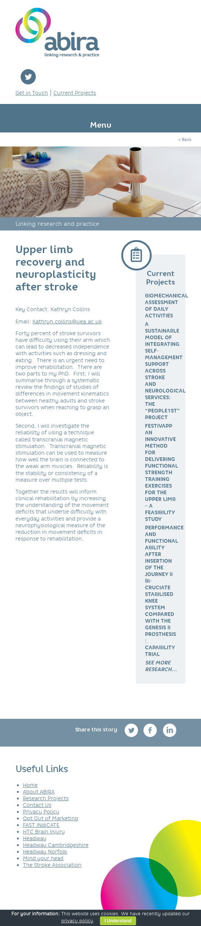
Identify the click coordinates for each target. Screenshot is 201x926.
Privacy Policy (41, 811)
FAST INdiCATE (41, 825)
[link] (161, 666)
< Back (184, 139)
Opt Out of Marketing (50, 818)
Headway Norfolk (45, 851)
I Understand (117, 920)
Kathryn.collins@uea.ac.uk (67, 321)
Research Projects (46, 798)
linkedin (169, 730)
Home (30, 785)
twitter (28, 76)
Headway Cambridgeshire (56, 845)
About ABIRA (39, 791)
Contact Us (37, 805)
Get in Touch (31, 93)
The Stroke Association (52, 865)
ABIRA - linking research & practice (57, 32)
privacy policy (77, 920)
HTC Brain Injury (44, 831)
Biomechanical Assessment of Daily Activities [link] (166, 305)
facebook (151, 730)
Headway (34, 838)
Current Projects (74, 93)
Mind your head (43, 858)
